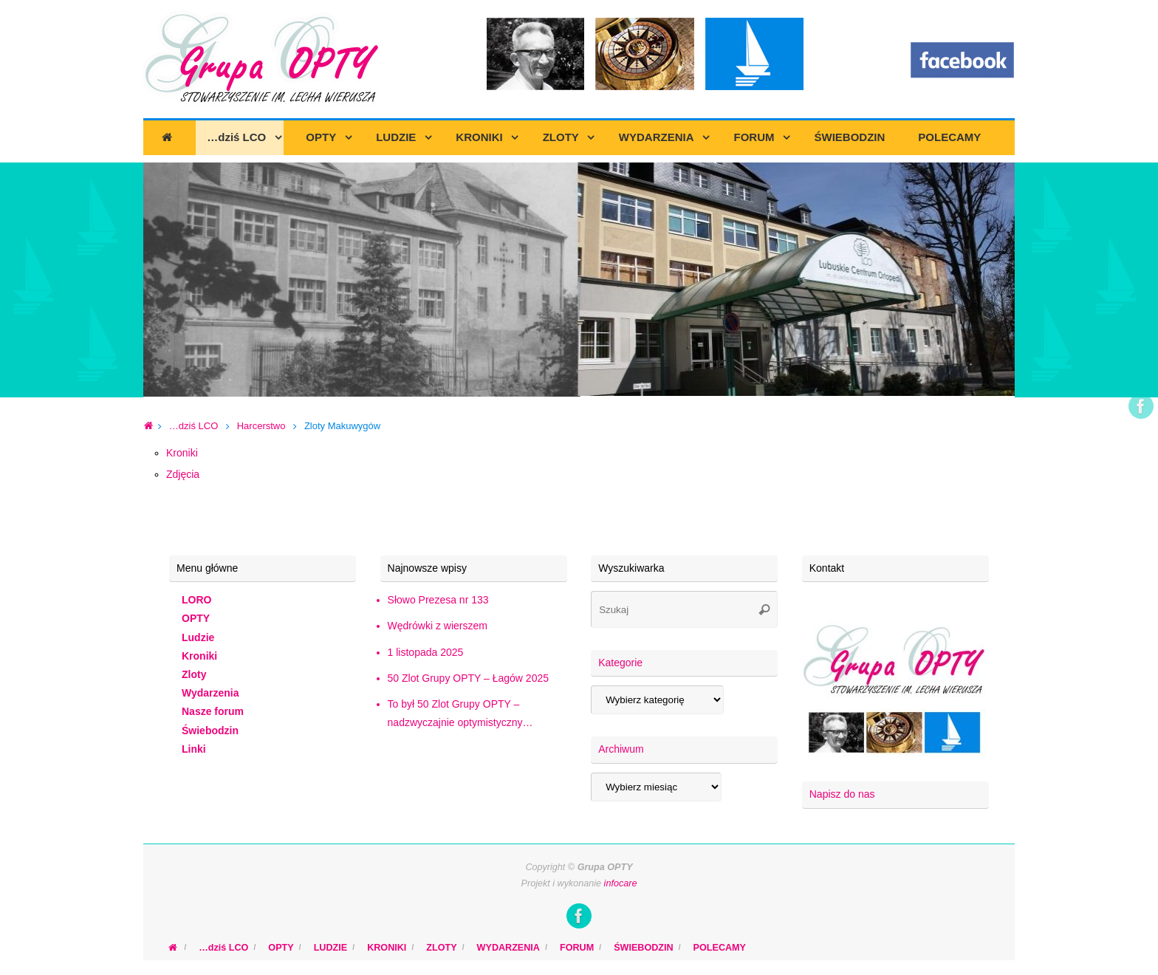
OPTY (196, 618)
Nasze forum (213, 711)
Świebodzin (210, 730)
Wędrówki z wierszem (437, 626)
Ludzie (198, 637)
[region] (579, 279)
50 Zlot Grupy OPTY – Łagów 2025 (468, 678)
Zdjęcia (182, 474)
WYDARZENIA (508, 947)
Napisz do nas (842, 794)
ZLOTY (441, 947)
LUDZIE (330, 947)
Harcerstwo (261, 425)
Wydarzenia (210, 693)
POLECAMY (719, 947)
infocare (620, 883)
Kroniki (182, 453)
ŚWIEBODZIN (643, 947)
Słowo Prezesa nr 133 (438, 600)
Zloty (194, 674)
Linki (194, 749)
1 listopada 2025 (426, 652)
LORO (196, 600)
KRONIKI (386, 947)
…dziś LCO (193, 425)
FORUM (577, 947)
